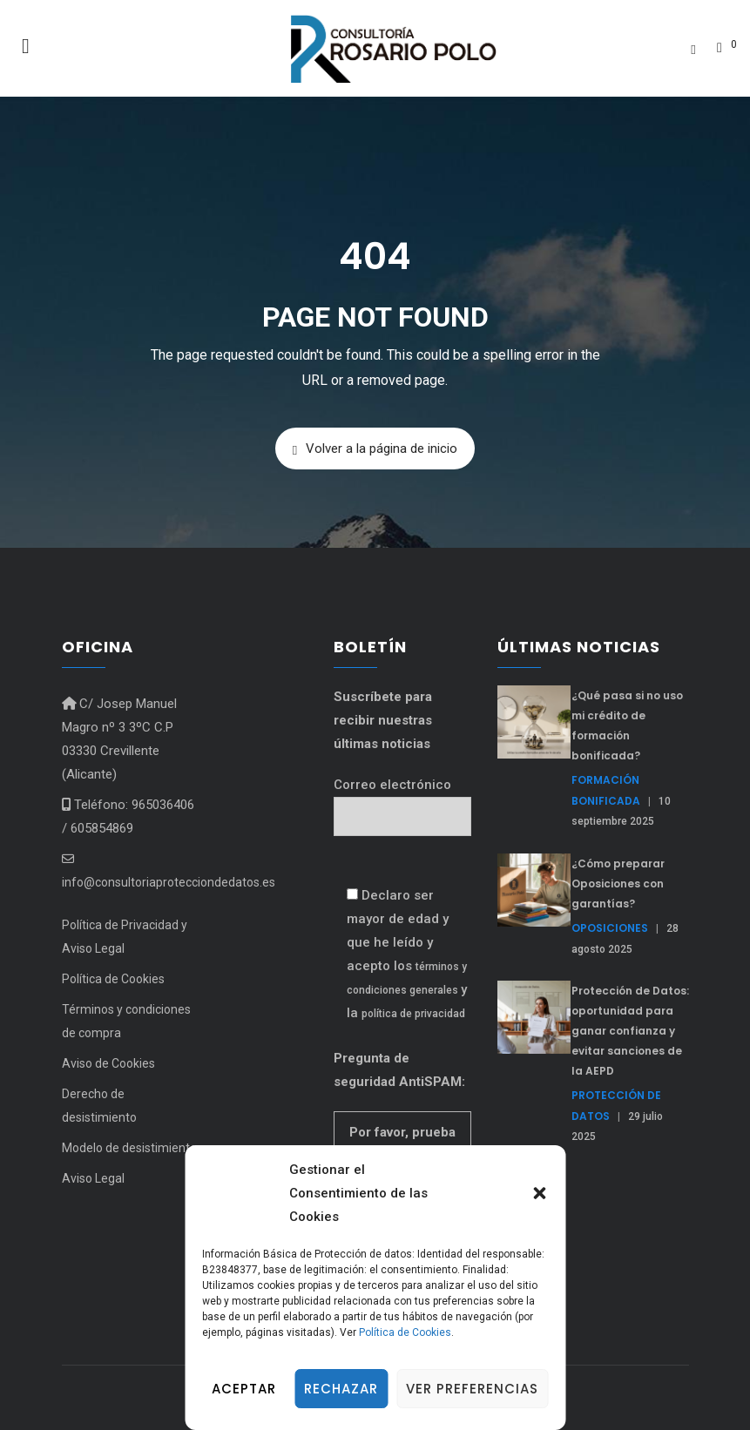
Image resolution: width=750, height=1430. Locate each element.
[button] (539, 1193)
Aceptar (244, 1388)
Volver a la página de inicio (375, 449)
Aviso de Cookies (108, 1063)
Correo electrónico (402, 801)
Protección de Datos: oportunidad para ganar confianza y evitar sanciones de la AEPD (630, 1030)
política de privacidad (413, 1014)
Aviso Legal (93, 1178)
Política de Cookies (405, 1332)
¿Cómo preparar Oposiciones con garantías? (618, 883)
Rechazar (341, 1388)
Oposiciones (609, 928)
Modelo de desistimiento (129, 1148)
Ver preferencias (472, 1388)
